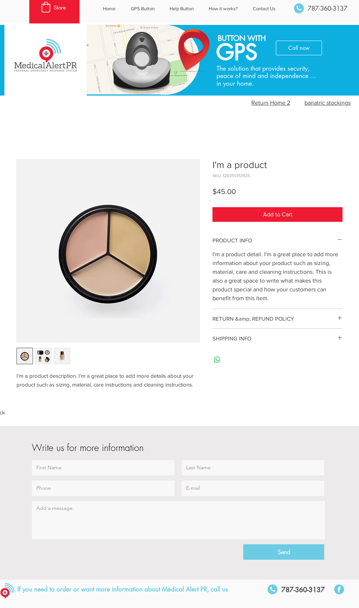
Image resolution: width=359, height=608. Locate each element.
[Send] (283, 552)
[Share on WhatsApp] (217, 359)
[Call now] (299, 48)
